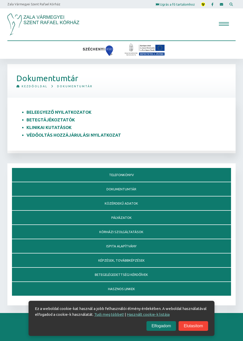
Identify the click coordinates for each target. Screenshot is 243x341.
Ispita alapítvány (121, 246)
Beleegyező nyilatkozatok (58, 112)
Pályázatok (121, 217)
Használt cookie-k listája (148, 314)
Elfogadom (161, 326)
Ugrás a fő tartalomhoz (175, 4)
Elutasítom (193, 326)
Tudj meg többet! (109, 314)
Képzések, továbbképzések (121, 260)
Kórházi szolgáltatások (121, 232)
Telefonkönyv (121, 175)
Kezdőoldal (32, 86)
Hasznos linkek (121, 289)
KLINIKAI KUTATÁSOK (49, 127)
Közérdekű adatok (121, 203)
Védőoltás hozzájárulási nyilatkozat (73, 135)
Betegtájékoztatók (50, 119)
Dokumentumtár (121, 189)
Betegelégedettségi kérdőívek (121, 274)
